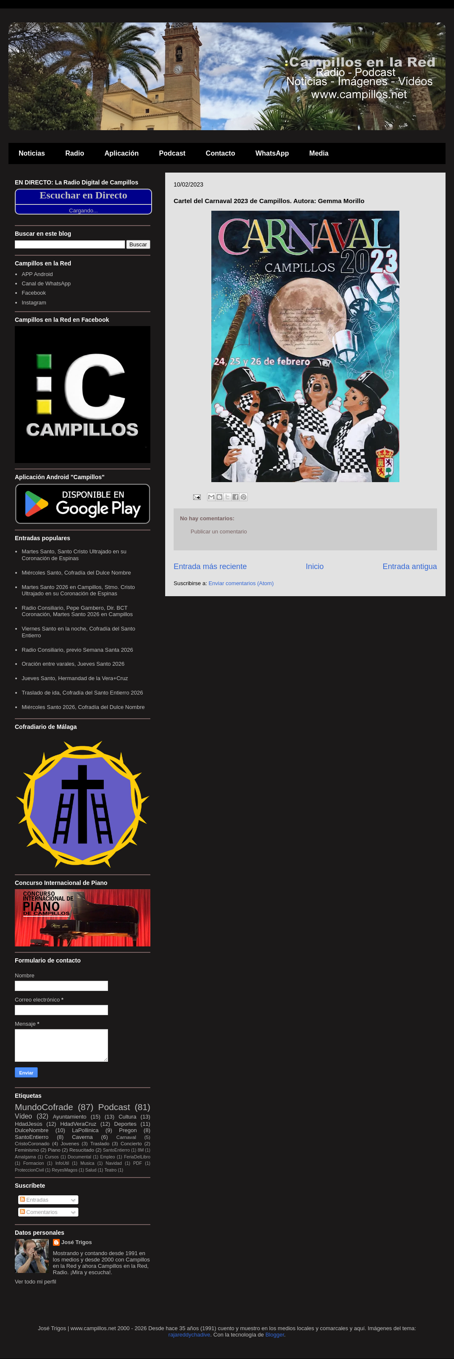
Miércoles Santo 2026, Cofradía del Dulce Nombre (83, 707)
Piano (54, 1149)
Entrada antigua (410, 566)
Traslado (99, 1143)
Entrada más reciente (210, 566)
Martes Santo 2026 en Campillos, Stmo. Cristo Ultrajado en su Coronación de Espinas (78, 590)
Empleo (107, 1157)
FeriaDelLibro (137, 1157)
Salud (91, 1170)
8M (141, 1150)
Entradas (34, 1200)
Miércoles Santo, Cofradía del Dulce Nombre (76, 572)
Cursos (52, 1157)
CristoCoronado (32, 1143)
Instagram (34, 302)
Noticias (32, 153)
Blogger (275, 1334)
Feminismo (27, 1149)
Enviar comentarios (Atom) (241, 583)
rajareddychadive (189, 1334)
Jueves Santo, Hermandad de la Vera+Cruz (75, 678)
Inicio (315, 566)
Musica (87, 1163)
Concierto (131, 1143)
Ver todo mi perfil (35, 1281)
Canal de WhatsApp (46, 283)
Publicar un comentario (219, 531)
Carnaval (126, 1137)
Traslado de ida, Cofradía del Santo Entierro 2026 (82, 692)
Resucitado (81, 1149)
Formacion (33, 1163)
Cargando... (83, 210)
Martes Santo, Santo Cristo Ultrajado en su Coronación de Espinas (74, 554)
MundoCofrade (44, 1107)
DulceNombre (31, 1130)
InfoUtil (62, 1163)
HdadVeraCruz (78, 1124)
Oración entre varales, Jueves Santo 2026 (73, 664)
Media (318, 153)
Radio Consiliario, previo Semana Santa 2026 (77, 650)
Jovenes (70, 1143)
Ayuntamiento (69, 1116)
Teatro (110, 1170)
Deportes (125, 1124)
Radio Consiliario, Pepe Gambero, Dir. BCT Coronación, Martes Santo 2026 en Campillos (77, 611)
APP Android (37, 274)
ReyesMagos (65, 1170)
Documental (79, 1157)
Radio (74, 153)
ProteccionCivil (29, 1170)
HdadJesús (28, 1124)
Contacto (220, 153)
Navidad (114, 1163)
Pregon (128, 1130)
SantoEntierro (32, 1137)
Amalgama (25, 1157)
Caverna (82, 1137)
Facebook (34, 293)
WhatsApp (272, 153)
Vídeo (23, 1116)
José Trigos (76, 1242)
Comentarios (39, 1212)
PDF (137, 1163)
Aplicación (122, 153)
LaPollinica (85, 1130)
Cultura (127, 1116)
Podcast (172, 153)
